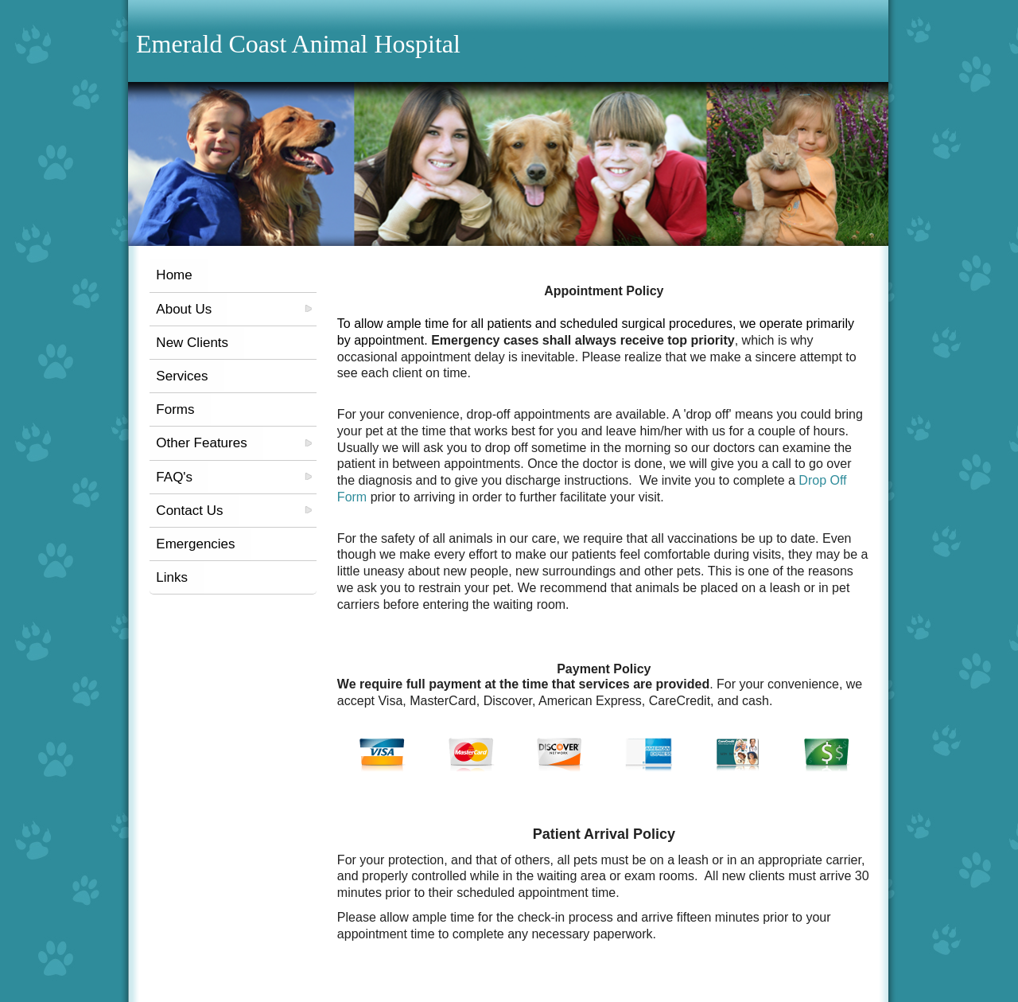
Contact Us (189, 510)
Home (174, 275)
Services (182, 376)
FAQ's (174, 477)
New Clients (192, 342)
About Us (184, 309)
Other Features (201, 442)
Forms (175, 409)
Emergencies (195, 544)
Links (172, 577)
